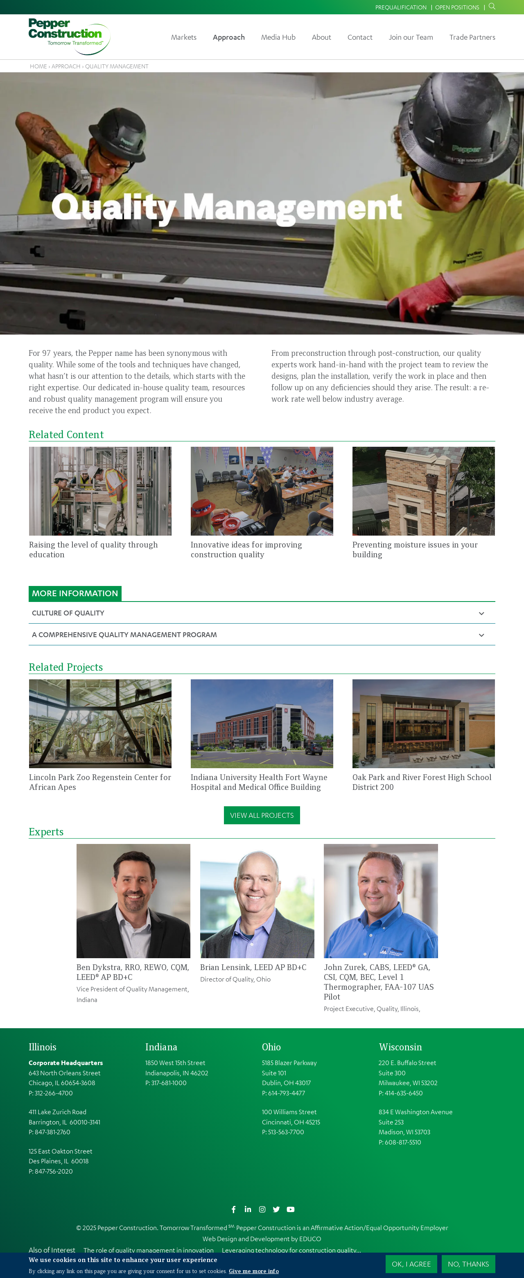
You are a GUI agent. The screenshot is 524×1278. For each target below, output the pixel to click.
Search (490, 6)
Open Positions (457, 7)
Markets (183, 36)
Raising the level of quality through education (93, 549)
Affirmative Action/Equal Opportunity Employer (379, 1228)
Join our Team (411, 36)
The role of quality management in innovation (149, 1250)
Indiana (161, 1046)
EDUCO (310, 1239)
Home (38, 66)
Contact (360, 36)
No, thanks (468, 1264)
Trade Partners (472, 36)
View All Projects (262, 814)
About (321, 36)
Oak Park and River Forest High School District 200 (422, 782)
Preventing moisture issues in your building (415, 549)
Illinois (42, 1046)
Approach (229, 36)
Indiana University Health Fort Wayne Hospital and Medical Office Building (259, 782)
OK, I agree (411, 1264)
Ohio (271, 1046)
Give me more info (254, 1270)
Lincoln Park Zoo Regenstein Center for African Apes (100, 782)
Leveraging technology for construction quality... (291, 1250)
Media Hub (278, 36)
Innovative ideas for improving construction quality (246, 549)
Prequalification (401, 7)
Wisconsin (400, 1046)
